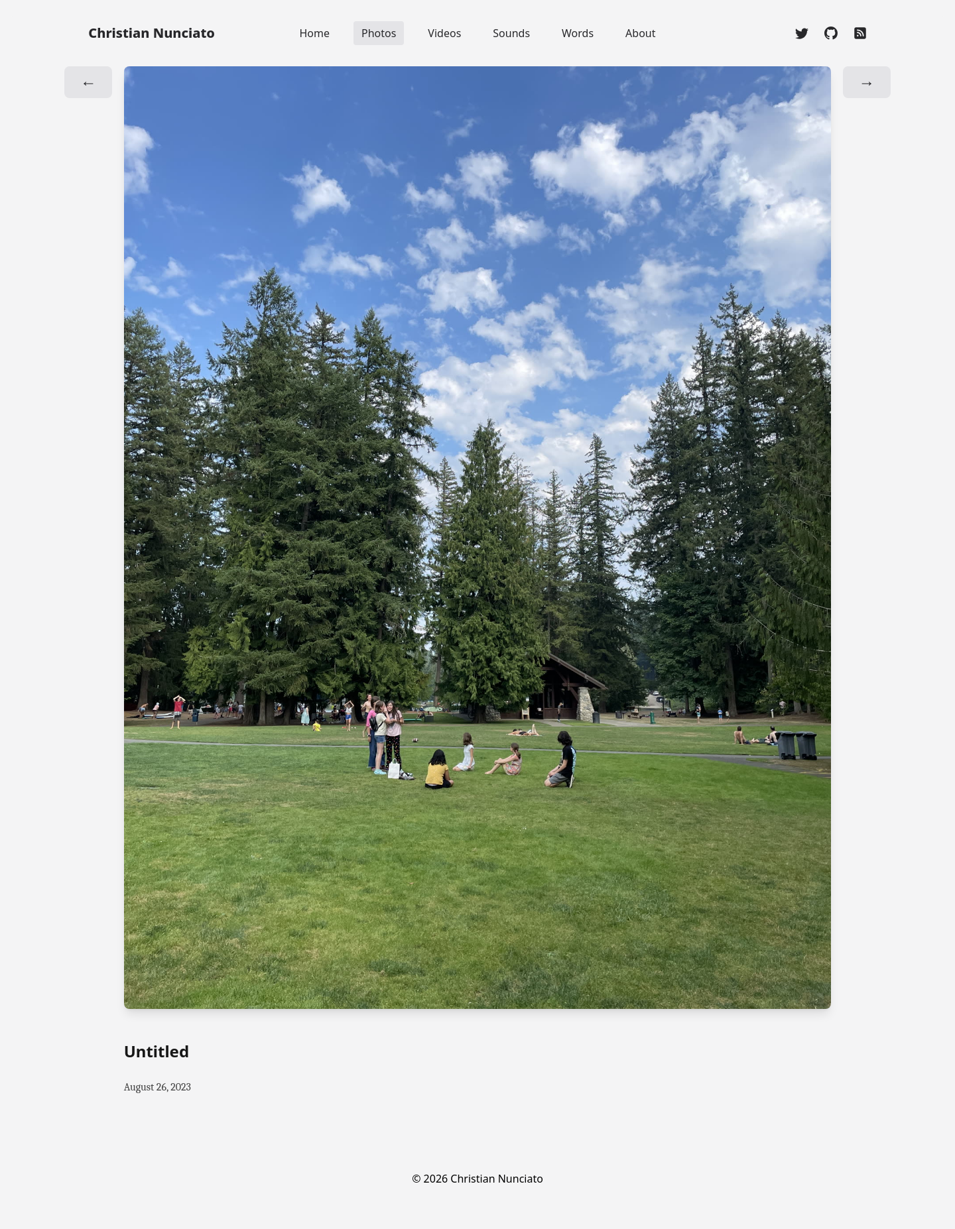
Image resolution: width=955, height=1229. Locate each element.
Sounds (511, 33)
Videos (444, 33)
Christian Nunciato (151, 33)
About (640, 33)
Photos (378, 33)
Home (314, 33)
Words (578, 33)
